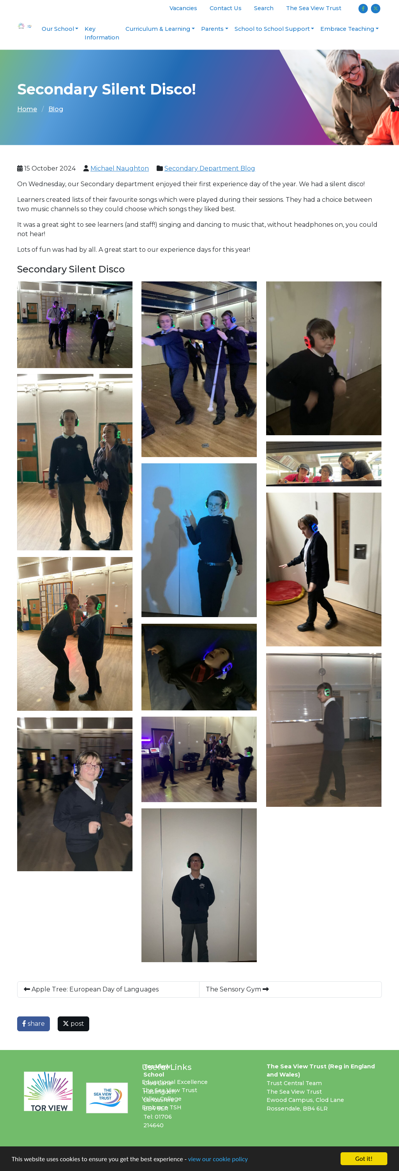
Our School (58, 28)
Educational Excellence (175, 1082)
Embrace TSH (162, 1107)
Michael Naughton (119, 168)
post (73, 1023)
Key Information (102, 33)
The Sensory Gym (237, 989)
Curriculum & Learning (157, 28)
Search (264, 8)
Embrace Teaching (347, 28)
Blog (55, 109)
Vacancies (183, 8)
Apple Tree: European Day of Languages (93, 989)
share (33, 1023)
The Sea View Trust (313, 8)
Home (27, 109)
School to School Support (272, 28)
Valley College (162, 1098)
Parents (212, 28)
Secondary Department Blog (209, 168)
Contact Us (226, 8)
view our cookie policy (218, 1159)
